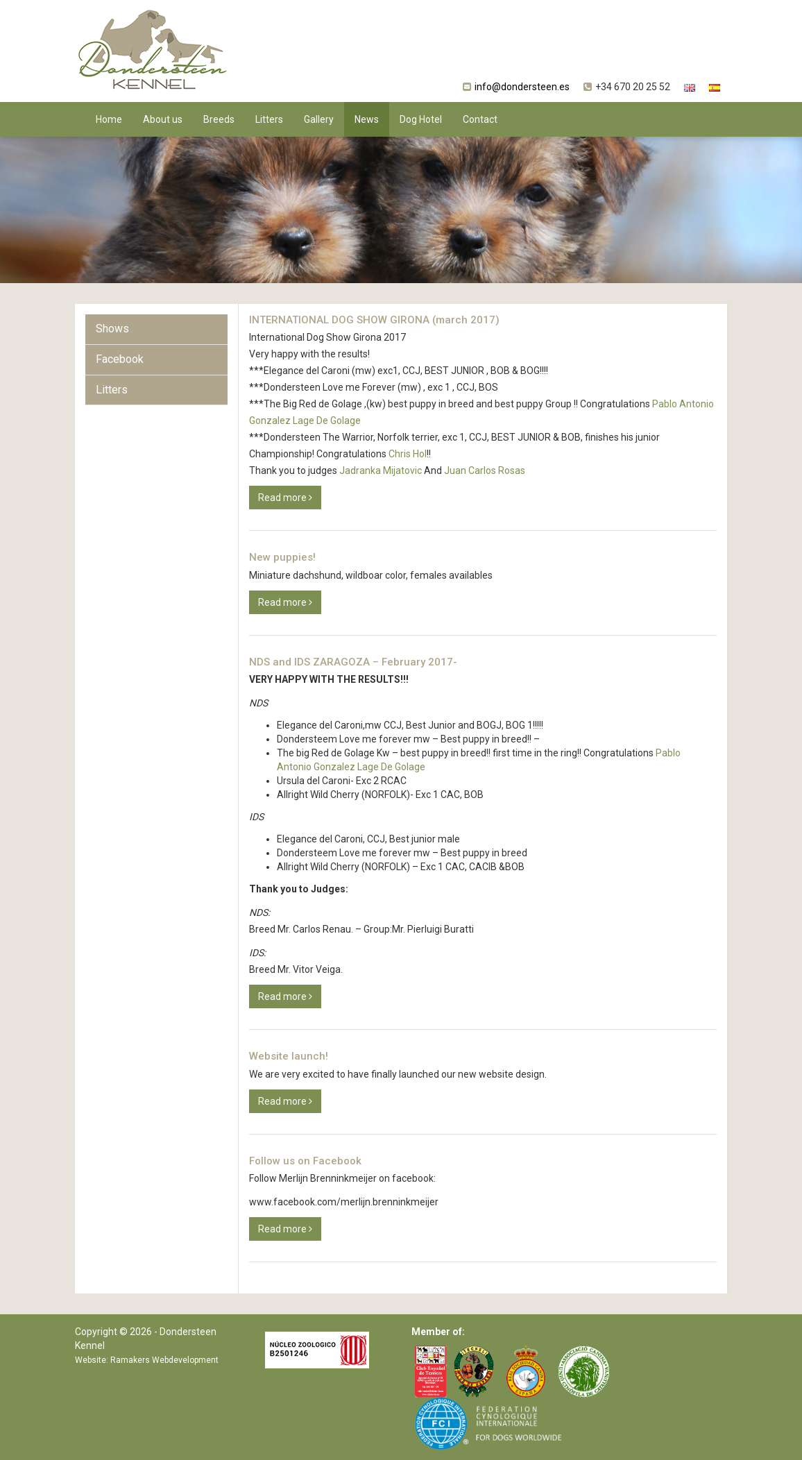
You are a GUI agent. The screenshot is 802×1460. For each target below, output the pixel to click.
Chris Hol (408, 453)
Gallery (319, 119)
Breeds (218, 119)
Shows (112, 328)
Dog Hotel (421, 119)
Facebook (120, 359)
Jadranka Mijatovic (380, 470)
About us (162, 119)
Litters (269, 119)
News (367, 119)
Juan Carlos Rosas (484, 470)
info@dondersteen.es (522, 86)
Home (109, 119)
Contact (480, 119)
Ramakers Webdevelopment (164, 1360)
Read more (285, 497)
